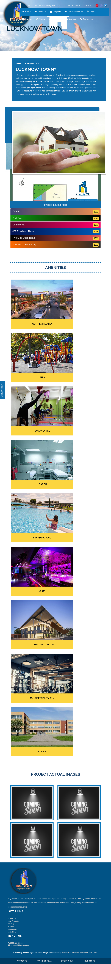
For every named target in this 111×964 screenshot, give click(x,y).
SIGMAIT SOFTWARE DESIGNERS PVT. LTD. (80, 953)
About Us (12, 918)
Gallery (11, 924)
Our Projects (13, 921)
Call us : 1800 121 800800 (78, 5)
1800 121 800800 (15, 943)
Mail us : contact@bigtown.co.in (44, 5)
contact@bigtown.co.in (18, 945)
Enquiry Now (2, 391)
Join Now (12, 932)
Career (11, 927)
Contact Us (12, 929)
